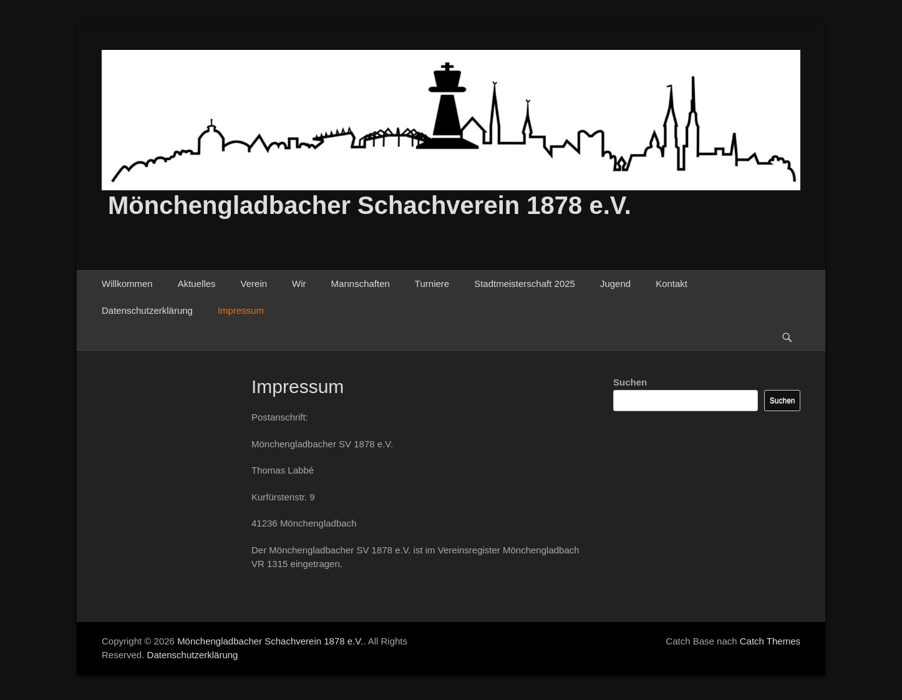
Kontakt (671, 283)
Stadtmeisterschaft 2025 (524, 283)
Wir (299, 283)
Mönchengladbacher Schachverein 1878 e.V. (369, 205)
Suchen (630, 382)
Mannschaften (360, 283)
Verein (254, 283)
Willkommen (127, 283)
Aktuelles (197, 283)
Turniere (432, 283)
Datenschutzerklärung (147, 310)
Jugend (615, 283)
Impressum (241, 310)
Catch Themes (770, 641)
